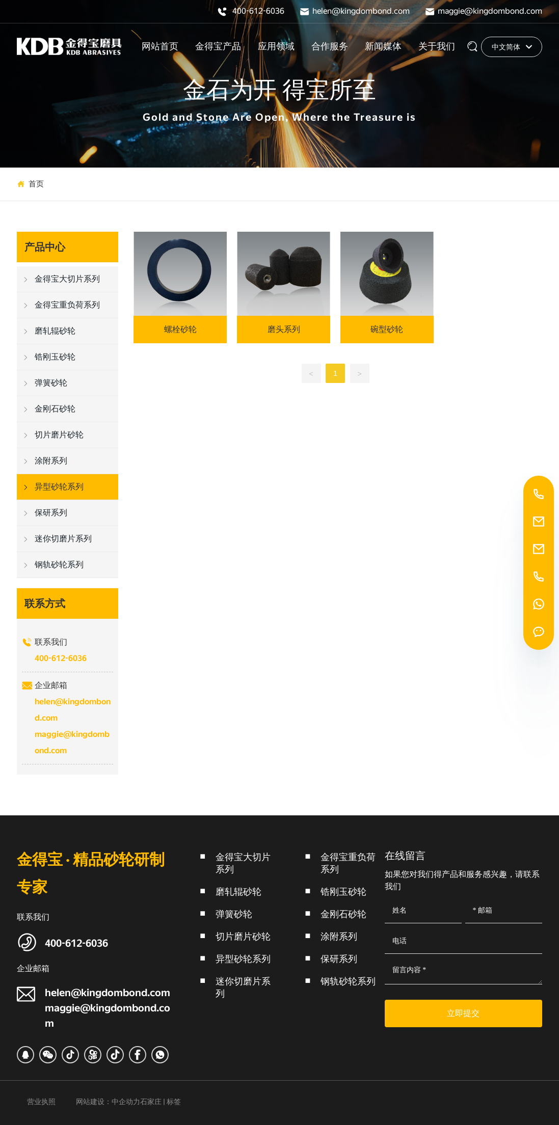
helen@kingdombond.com (361, 11)
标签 (174, 1101)
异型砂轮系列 (243, 958)
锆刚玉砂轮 (343, 891)
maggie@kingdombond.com (490, 11)
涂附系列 (339, 936)
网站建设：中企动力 (108, 1101)
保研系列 (339, 958)
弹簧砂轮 (234, 914)
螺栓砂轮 (180, 329)
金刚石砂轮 (343, 914)
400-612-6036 (258, 11)
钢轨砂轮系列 (348, 981)
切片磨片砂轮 (243, 936)
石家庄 (151, 1101)
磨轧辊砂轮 (238, 891)
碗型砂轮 (386, 329)
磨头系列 (284, 329)
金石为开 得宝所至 (280, 90)
